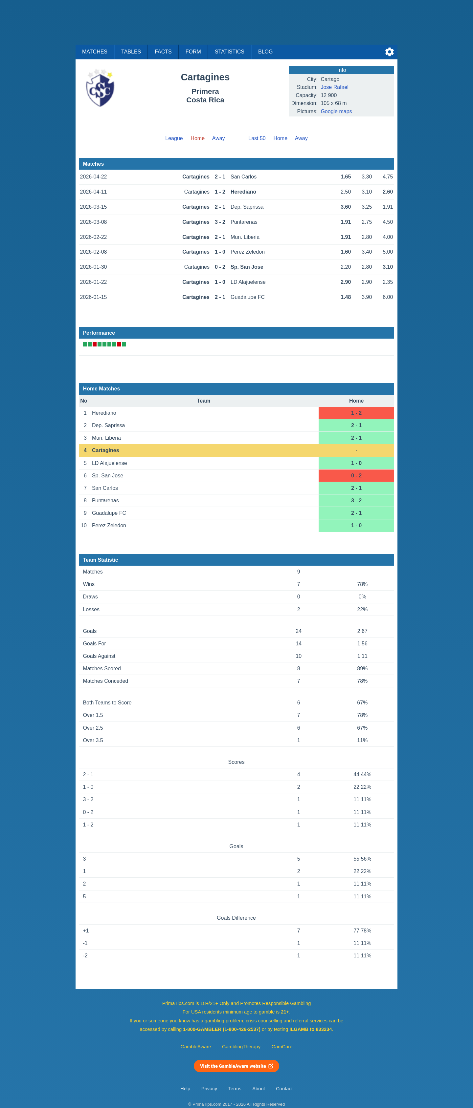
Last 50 (256, 138)
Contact (284, 1088)
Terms (234, 1088)
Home (280, 138)
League (174, 138)
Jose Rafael (335, 87)
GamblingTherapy (241, 1046)
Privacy (209, 1088)
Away (218, 138)
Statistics (229, 51)
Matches (94, 51)
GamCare (282, 1046)
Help (185, 1088)
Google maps (336, 111)
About (258, 1088)
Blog (265, 51)
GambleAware (196, 1046)
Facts (163, 51)
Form (193, 51)
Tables (131, 51)
